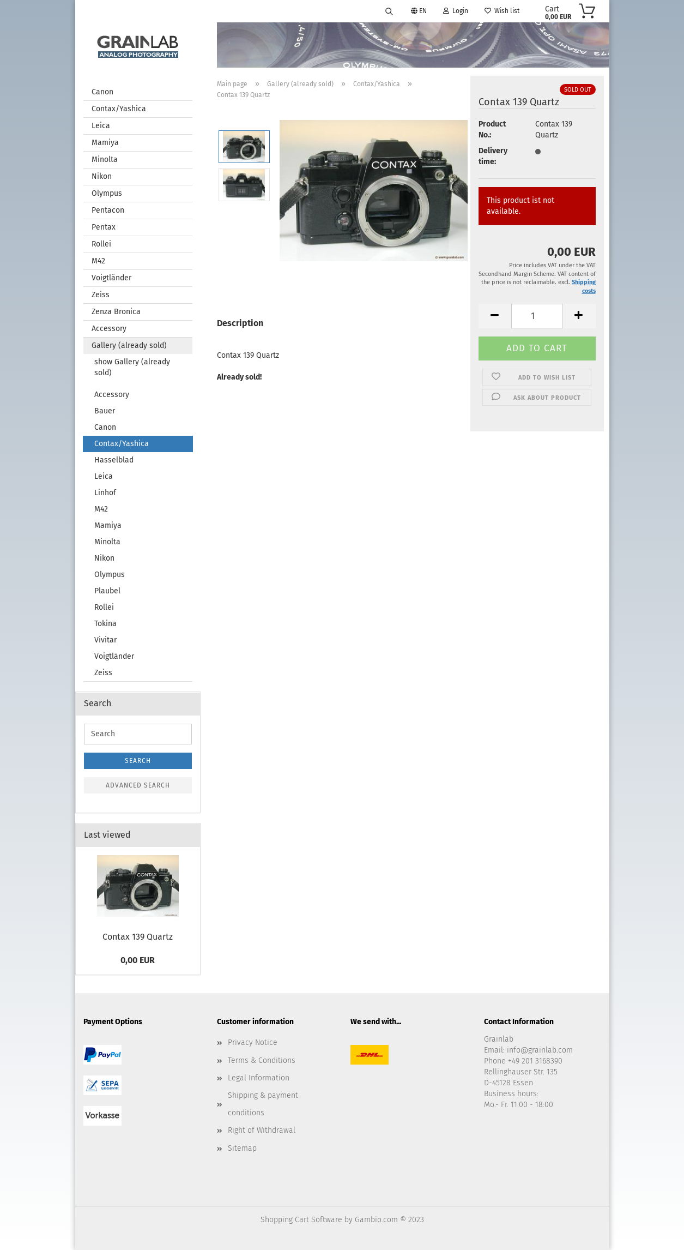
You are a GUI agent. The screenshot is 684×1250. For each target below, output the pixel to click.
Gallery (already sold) (129, 345)
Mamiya (105, 142)
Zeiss (101, 294)
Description (240, 323)
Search (138, 761)
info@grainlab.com (540, 1050)
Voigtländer (111, 278)
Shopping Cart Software (301, 1219)
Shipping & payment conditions (263, 1104)
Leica (101, 125)
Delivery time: (493, 156)
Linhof (105, 492)
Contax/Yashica (119, 108)
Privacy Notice (252, 1042)
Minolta (105, 159)
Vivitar (105, 640)
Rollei (101, 244)
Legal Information (258, 1078)
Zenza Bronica (116, 311)
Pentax (104, 227)
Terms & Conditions (261, 1060)
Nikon (102, 176)
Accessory (109, 328)
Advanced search (138, 785)
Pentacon (108, 210)
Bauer (104, 411)
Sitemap (242, 1148)
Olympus (107, 193)
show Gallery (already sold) (132, 367)
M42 (98, 261)
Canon (102, 92)
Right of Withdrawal (261, 1130)
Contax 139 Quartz (137, 937)
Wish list (502, 11)
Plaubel (107, 591)
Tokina (105, 623)
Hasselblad (114, 460)
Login (455, 11)
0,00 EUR (137, 960)
